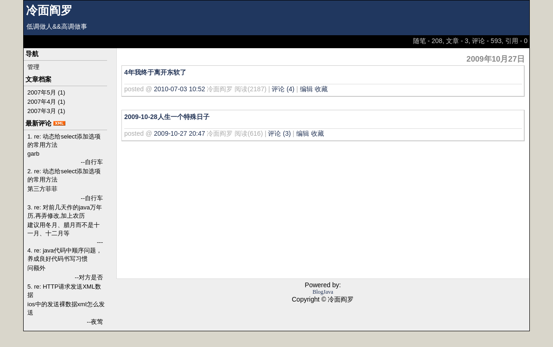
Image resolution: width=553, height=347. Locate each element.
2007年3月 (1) (46, 110)
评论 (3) (279, 133)
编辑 (306, 89)
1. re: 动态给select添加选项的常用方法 (64, 140)
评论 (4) (283, 89)
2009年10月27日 (495, 59)
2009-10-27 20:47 (179, 133)
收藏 (321, 89)
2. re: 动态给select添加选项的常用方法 (64, 175)
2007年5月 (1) (46, 92)
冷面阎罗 (49, 10)
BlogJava (322, 292)
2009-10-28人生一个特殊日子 (167, 116)
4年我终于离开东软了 (155, 72)
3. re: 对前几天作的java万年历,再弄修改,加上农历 (64, 211)
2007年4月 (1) (46, 101)
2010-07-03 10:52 (179, 89)
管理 (33, 66)
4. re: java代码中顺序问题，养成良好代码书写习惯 (64, 254)
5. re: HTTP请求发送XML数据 (64, 290)
